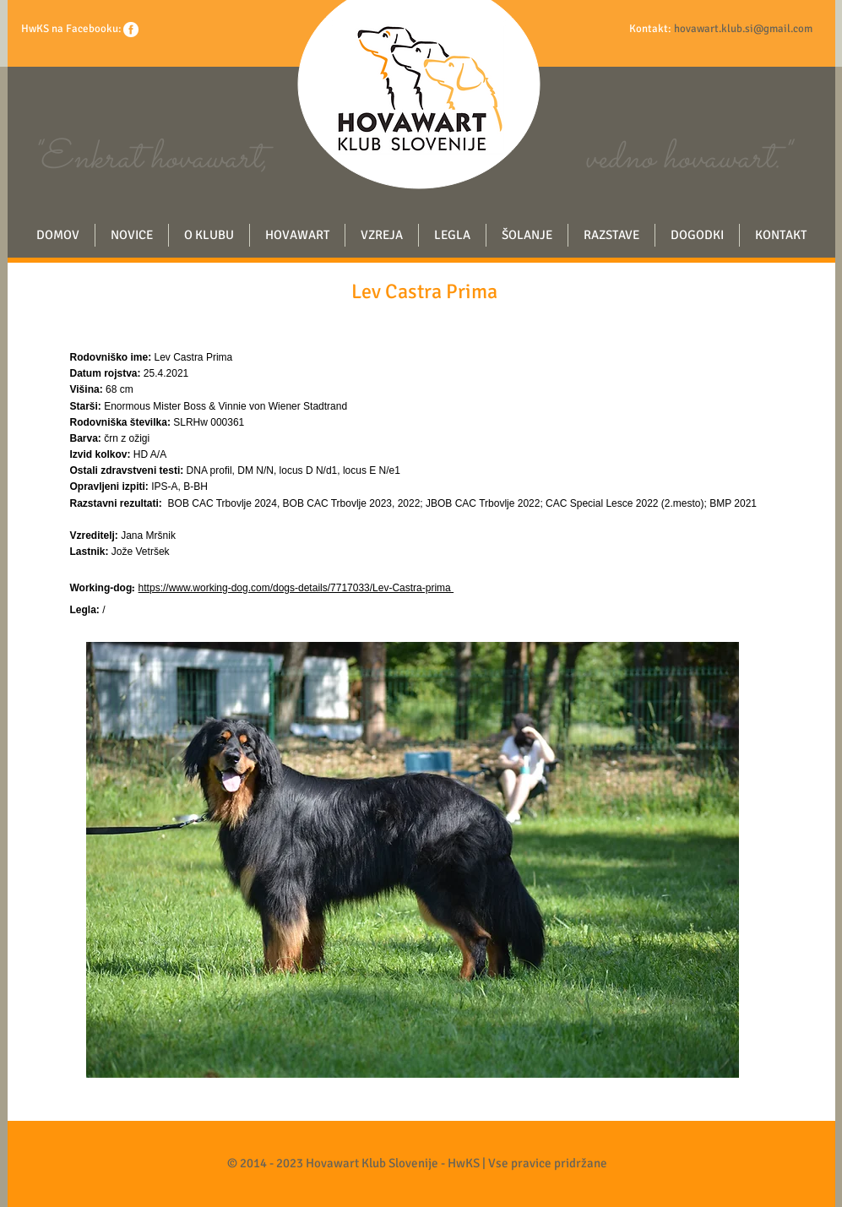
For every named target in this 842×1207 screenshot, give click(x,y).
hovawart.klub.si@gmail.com (743, 28)
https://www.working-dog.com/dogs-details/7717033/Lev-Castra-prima (296, 588)
